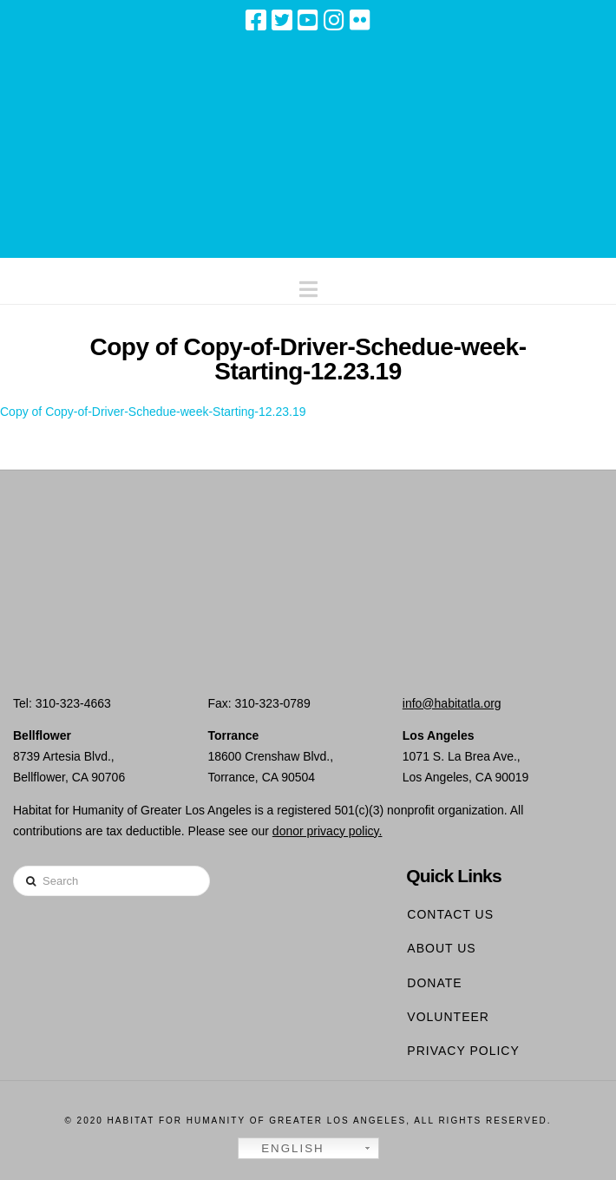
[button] (308, 285)
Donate (434, 983)
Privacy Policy (463, 1051)
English (283, 1149)
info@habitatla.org (452, 703)
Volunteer (448, 1017)
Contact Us (450, 914)
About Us (441, 948)
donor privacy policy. (327, 831)
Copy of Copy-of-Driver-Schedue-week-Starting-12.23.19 (153, 412)
